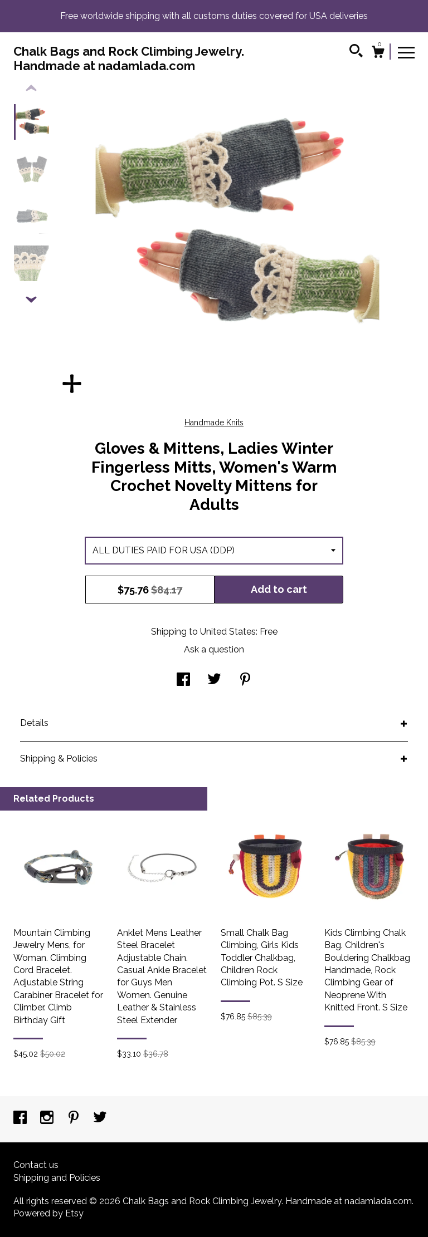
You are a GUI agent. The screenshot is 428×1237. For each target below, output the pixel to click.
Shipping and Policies (56, 1177)
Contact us (36, 1165)
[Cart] (378, 53)
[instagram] (48, 1118)
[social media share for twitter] (214, 680)
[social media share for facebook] (183, 680)
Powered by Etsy (48, 1213)
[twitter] (100, 1118)
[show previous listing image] (31, 88)
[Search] (356, 52)
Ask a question (214, 649)
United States (228, 631)
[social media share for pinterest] (245, 680)
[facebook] (21, 1118)
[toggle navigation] (406, 51)
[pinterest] (74, 1118)
